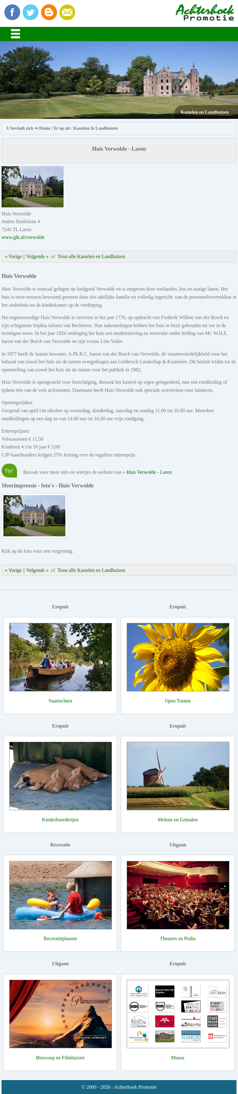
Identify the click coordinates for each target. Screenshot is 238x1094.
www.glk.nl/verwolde (23, 237)
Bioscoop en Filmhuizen (60, 1057)
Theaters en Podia (178, 938)
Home (44, 128)
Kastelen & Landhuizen (95, 128)
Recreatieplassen (60, 938)
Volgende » (37, 256)
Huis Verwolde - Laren (149, 472)
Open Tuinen (178, 700)
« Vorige (13, 256)
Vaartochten (60, 700)
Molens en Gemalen (178, 819)
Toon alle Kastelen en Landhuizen (91, 256)
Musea (177, 1057)
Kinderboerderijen (60, 819)
